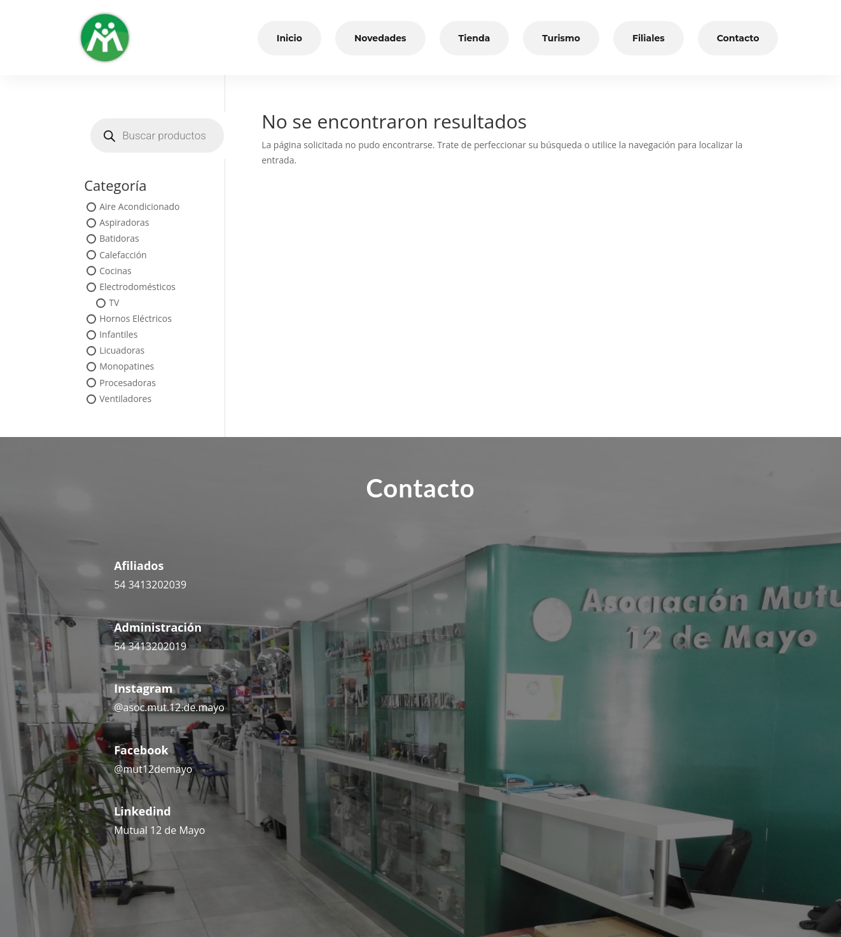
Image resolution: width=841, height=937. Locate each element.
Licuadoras (121, 351)
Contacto (738, 38)
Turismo (561, 38)
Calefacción (122, 255)
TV (114, 302)
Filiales (648, 38)
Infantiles (118, 335)
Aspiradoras (124, 223)
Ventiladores (125, 398)
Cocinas (115, 271)
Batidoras (119, 239)
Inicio (289, 38)
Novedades (380, 38)
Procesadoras (127, 383)
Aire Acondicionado (139, 206)
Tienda (474, 38)
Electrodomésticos (137, 287)
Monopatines (126, 367)
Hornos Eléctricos (135, 318)
